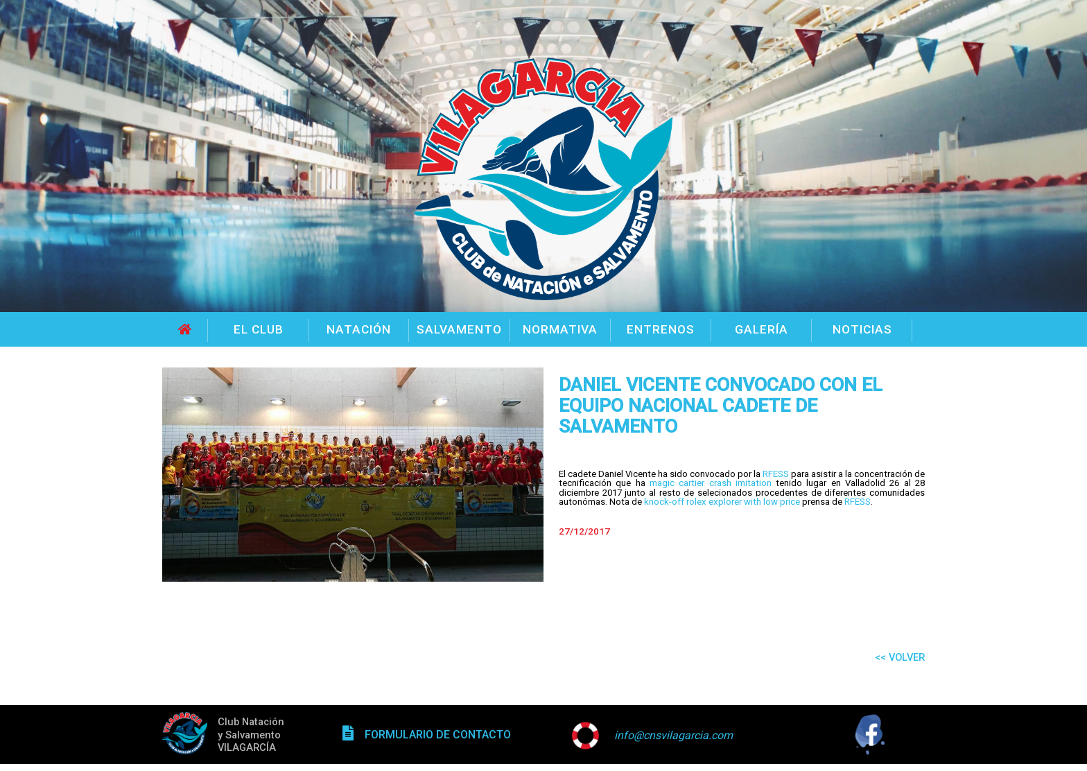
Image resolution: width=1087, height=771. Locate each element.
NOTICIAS (862, 329)
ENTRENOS (661, 329)
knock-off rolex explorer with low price (722, 501)
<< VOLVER (900, 657)
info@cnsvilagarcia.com (673, 735)
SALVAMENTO (459, 329)
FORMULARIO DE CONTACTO (438, 734)
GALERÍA (761, 329)
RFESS (776, 474)
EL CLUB (259, 329)
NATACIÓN (359, 329)
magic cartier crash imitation (711, 483)
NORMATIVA (560, 329)
